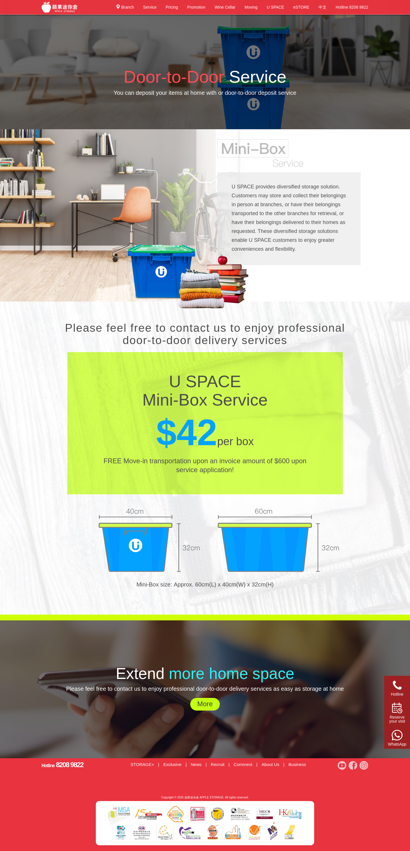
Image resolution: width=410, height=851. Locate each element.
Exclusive (172, 764)
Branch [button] (125, 7)
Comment (243, 764)
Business (297, 764)
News (196, 764)
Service (150, 7)
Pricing (172, 7)
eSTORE (301, 7)
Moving (251, 7)
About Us (270, 764)
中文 (322, 7)
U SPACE (275, 7)
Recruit (218, 764)
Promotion (196, 7)
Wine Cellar (225, 7)
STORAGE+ (142, 764)
